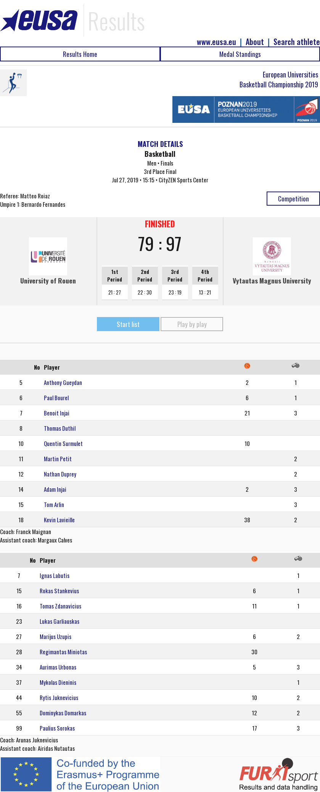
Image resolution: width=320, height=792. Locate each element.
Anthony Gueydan (63, 382)
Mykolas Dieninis (58, 682)
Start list (128, 324)
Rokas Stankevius (59, 590)
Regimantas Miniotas (63, 651)
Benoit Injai (56, 413)
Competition (293, 198)
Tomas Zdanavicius (60, 606)
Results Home (80, 54)
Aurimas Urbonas (58, 667)
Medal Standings (240, 54)
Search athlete (296, 42)
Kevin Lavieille (59, 519)
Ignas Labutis (54, 575)
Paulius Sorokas (57, 728)
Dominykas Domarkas (63, 712)
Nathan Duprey (60, 474)
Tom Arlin (54, 504)
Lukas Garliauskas (59, 621)
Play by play (192, 324)
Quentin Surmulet (63, 443)
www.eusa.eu (216, 42)
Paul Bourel (56, 397)
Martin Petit (58, 458)
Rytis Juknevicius (59, 697)
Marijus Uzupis (55, 636)
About (255, 42)
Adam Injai (55, 489)
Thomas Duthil (60, 428)
